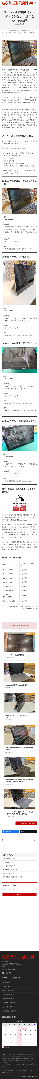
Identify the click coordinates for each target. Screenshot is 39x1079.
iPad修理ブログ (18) (9, 866)
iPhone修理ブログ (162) (10, 858)
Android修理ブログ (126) (10, 862)
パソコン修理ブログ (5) (10, 873)
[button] (26, 823)
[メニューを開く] (35, 3)
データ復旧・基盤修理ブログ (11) (13, 877)
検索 (19, 894)
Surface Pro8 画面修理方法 (14, 655)
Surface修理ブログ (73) (10, 869)
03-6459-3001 (10, 969)
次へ (35, 840)
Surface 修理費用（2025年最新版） (17, 685)
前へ (3, 840)
